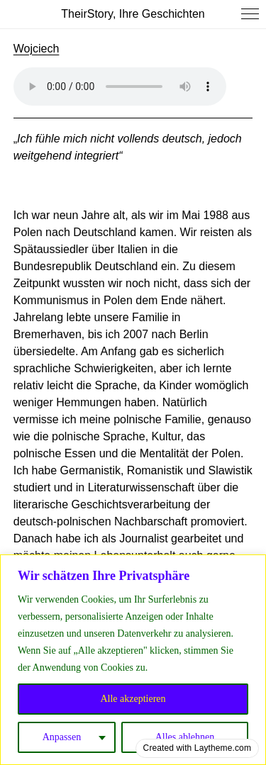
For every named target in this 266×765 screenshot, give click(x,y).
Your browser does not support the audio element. (119, 86)
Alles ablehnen (185, 737)
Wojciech (36, 49)
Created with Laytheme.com (197, 748)
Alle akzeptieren (132, 698)
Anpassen (62, 737)
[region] (133, 659)
